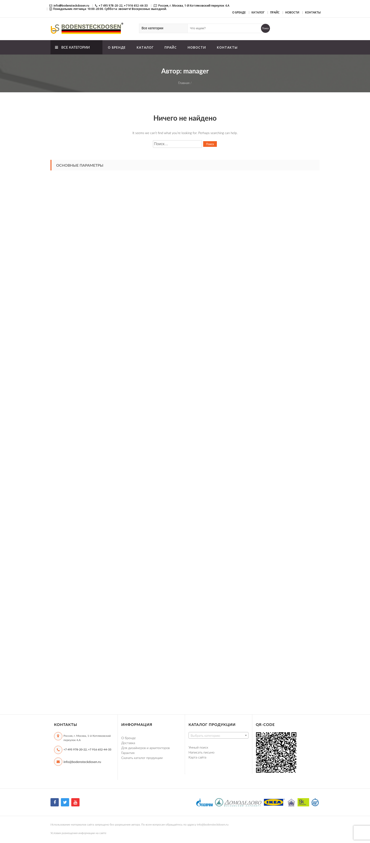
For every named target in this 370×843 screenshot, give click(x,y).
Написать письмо (201, 752)
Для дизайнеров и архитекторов (145, 748)
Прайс (274, 12)
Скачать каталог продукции (142, 758)
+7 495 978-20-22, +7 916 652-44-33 (87, 749)
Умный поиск (198, 747)
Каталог (258, 12)
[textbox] (218, 735)
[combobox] (218, 735)
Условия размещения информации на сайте (78, 833)
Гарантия (128, 753)
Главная (183, 83)
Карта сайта (197, 757)
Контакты (313, 12)
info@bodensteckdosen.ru (71, 6)
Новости (292, 12)
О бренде (239, 12)
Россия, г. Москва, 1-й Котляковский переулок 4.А (193, 6)
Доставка (128, 743)
